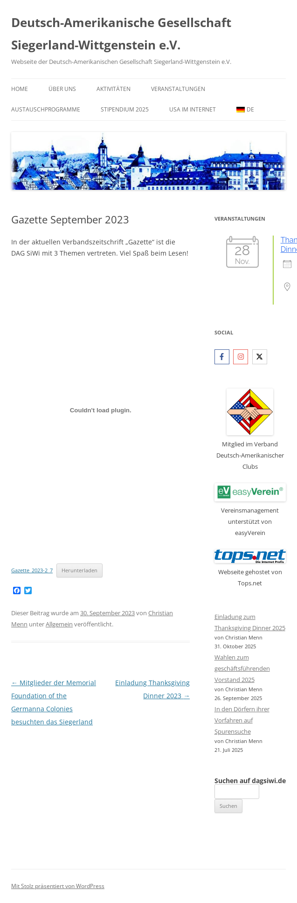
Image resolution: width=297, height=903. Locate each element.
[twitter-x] (260, 356)
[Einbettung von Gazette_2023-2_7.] (100, 410)
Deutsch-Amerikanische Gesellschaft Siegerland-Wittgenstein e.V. (121, 33)
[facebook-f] (223, 356)
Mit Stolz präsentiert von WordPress (57, 886)
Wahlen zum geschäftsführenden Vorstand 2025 (242, 668)
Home (19, 89)
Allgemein (59, 624)
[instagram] (241, 356)
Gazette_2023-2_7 (32, 570)
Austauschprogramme (45, 109)
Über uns (62, 89)
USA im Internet (192, 109)
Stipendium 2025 (125, 109)
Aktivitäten (114, 89)
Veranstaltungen (178, 89)
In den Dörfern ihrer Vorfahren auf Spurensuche (241, 720)
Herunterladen (79, 570)
